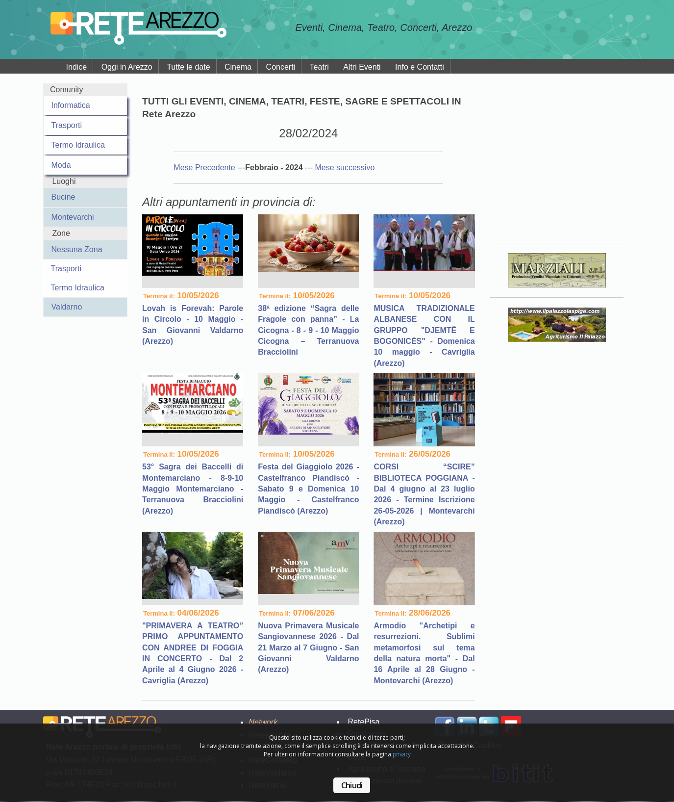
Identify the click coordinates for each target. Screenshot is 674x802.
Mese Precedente (205, 167)
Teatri (319, 67)
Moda (61, 165)
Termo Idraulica (78, 145)
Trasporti (66, 125)
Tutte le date (188, 67)
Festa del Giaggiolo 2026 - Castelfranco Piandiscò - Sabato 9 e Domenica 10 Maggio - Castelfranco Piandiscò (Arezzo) (308, 489)
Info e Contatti (419, 67)
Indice (76, 67)
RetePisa (363, 722)
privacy (402, 754)
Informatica (70, 105)
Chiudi (351, 785)
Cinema (238, 67)
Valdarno (66, 307)
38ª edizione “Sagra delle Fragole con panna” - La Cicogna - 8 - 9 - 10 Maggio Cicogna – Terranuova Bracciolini (308, 330)
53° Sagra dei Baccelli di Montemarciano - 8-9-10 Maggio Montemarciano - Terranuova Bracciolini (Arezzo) (192, 489)
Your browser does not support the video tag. (557, 156)
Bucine (63, 197)
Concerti (281, 67)
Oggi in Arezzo (126, 67)
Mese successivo (344, 167)
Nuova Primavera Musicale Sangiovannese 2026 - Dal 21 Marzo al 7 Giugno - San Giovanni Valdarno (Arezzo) (308, 647)
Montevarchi (72, 217)
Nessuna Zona (76, 249)
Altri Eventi (361, 67)
